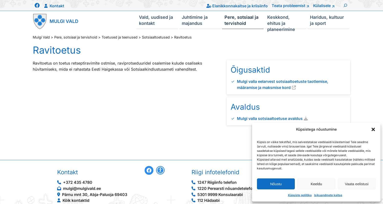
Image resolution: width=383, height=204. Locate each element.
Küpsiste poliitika (300, 195)
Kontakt (57, 5)
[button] (373, 129)
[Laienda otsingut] (345, 5)
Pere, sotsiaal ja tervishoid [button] (241, 20)
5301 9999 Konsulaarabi (220, 194)
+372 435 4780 (77, 182)
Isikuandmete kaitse (328, 195)
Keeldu (316, 184)
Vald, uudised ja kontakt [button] (156, 20)
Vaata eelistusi (356, 184)
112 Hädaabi (208, 200)
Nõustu (276, 184)
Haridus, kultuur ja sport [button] (327, 20)
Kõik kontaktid (76, 200)
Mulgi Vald (64, 21)
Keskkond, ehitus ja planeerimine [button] (281, 21)
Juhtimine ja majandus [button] (195, 20)
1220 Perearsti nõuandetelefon (226, 188)
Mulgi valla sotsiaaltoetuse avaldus (270, 118)
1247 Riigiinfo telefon (217, 182)
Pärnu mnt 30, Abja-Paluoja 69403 (94, 194)
